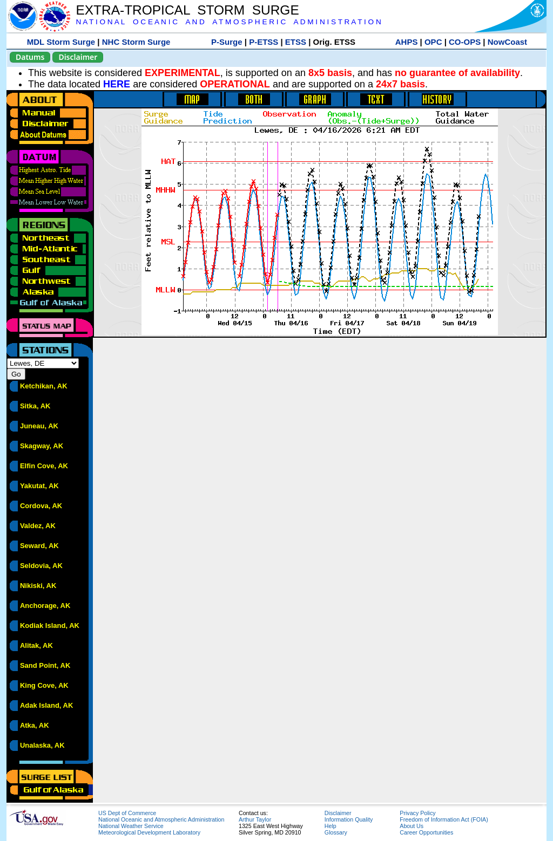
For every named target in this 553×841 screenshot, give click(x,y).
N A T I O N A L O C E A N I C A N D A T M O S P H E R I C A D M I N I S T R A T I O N (228, 22)
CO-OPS (465, 41)
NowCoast (507, 41)
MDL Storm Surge (61, 41)
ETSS (295, 41)
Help (330, 826)
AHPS (406, 41)
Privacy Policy (417, 813)
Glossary (336, 832)
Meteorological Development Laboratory (149, 832)
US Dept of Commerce (127, 813)
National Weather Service (131, 826)
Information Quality (349, 819)
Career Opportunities (426, 832)
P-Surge (226, 41)
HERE (116, 84)
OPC (433, 41)
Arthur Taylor (255, 819)
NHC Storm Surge (136, 41)
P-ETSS (263, 41)
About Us (411, 826)
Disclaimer (77, 57)
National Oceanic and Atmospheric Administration (161, 819)
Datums (30, 57)
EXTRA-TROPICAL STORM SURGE (187, 10)
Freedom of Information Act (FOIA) (444, 819)
